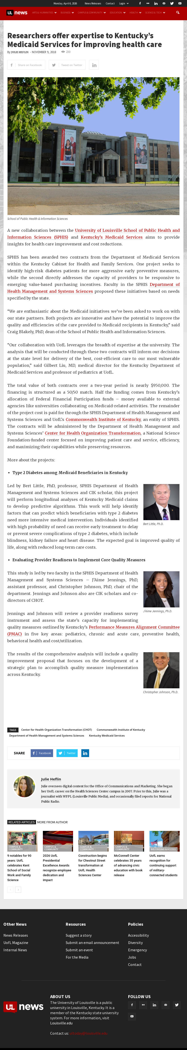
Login (124, 3)
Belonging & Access (163, 849)
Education (118, 12)
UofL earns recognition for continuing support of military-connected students (164, 865)
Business (67, 12)
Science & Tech (155, 12)
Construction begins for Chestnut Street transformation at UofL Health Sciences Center (92, 865)
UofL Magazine (15, 942)
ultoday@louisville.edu (88, 1033)
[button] (178, 13)
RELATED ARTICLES (22, 822)
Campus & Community (92, 12)
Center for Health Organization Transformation (92, 433)
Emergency (137, 949)
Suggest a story (79, 935)
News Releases (93, 3)
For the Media (77, 957)
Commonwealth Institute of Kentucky (103, 419)
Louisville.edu (61, 1023)
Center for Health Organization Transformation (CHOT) (56, 729)
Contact (110, 3)
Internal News (15, 949)
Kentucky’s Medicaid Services (112, 237)
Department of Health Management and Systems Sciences (46, 735)
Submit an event (79, 949)
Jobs (132, 957)
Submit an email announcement (92, 942)
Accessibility (138, 935)
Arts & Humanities (44, 12)
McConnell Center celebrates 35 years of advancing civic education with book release (128, 865)
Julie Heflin (19, 52)
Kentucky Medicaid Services (107, 735)
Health (135, 12)
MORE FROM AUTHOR (52, 822)
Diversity (135, 942)
